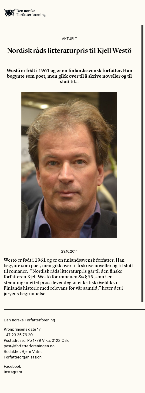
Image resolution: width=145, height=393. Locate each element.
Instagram (13, 371)
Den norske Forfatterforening (25, 12)
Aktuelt (69, 38)
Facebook (12, 366)
